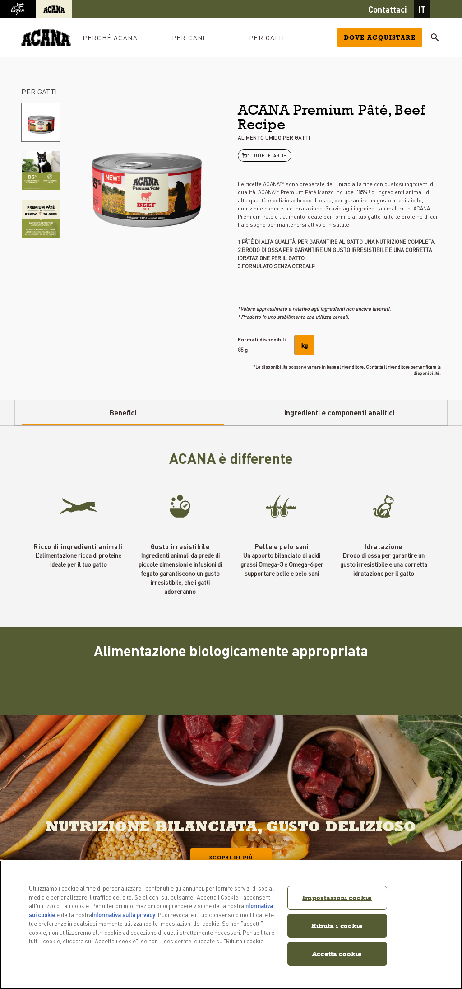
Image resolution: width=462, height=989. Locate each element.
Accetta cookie (337, 953)
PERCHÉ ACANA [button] (110, 37)
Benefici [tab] (123, 412)
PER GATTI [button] (267, 37)
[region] (231, 924)
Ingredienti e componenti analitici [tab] (339, 412)
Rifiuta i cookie (337, 925)
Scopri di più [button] (231, 857)
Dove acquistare (380, 37)
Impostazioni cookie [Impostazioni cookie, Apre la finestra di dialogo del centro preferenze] (337, 897)
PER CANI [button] (188, 37)
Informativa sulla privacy (123, 915)
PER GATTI (39, 91)
